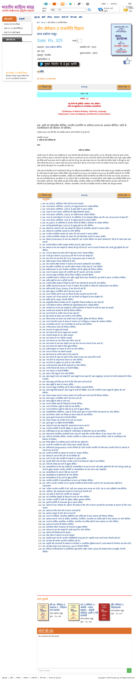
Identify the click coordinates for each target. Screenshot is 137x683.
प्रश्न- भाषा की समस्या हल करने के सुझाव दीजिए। (59, 464)
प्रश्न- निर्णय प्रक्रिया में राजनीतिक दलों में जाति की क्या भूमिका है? (65, 442)
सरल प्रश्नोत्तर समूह (47, 33)
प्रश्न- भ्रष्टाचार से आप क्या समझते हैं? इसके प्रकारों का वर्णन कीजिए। (66, 530)
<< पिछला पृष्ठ (45, 86)
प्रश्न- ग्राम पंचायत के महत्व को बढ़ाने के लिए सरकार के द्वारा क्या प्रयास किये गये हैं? (71, 357)
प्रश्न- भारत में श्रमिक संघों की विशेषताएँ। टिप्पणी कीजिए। (62, 404)
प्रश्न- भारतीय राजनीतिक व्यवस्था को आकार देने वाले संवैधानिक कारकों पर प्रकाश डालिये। (74, 236)
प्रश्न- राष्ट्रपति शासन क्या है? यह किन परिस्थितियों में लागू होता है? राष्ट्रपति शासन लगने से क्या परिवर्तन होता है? (81, 538)
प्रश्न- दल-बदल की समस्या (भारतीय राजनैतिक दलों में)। (61, 541)
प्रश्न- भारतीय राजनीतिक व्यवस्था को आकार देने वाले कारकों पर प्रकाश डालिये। (70, 234)
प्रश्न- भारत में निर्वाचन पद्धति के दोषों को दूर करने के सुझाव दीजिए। (66, 409)
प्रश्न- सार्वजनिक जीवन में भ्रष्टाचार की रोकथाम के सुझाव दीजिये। (65, 527)
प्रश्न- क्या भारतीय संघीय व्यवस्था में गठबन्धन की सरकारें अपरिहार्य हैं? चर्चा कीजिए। (71, 264)
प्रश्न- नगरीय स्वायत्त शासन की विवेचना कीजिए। (59, 327)
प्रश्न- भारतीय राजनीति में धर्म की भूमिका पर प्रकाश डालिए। (63, 428)
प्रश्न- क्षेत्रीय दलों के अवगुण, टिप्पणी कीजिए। (58, 299)
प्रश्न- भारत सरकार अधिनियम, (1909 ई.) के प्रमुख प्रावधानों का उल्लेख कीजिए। (70, 206)
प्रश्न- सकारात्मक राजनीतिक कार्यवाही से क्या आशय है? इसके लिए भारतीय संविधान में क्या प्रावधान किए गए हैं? (81, 434)
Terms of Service (55, 678)
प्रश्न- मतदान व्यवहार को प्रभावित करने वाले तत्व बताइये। (62, 420)
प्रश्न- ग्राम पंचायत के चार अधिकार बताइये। (57, 338)
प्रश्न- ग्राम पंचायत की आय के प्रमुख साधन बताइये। (60, 332)
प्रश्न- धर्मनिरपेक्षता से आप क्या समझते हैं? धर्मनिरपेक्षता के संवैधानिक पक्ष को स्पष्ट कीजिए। (74, 431)
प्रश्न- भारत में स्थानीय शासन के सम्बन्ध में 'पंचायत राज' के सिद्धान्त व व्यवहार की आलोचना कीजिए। (77, 321)
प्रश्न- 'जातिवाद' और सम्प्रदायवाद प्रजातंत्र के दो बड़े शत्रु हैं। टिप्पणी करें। (67, 491)
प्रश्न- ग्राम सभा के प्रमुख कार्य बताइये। (55, 330)
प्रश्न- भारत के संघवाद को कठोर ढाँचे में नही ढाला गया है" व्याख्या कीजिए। (68, 253)
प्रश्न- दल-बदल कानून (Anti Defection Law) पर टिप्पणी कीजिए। (65, 546)
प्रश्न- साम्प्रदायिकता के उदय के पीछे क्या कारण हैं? (60, 472)
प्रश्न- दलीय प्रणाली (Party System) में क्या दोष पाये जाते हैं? (64, 288)
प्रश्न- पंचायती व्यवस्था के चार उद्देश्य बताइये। (57, 335)
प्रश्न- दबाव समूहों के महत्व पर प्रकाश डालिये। (58, 384)
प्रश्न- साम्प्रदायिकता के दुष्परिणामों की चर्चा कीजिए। (60, 475)
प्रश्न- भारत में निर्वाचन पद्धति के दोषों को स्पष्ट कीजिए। (61, 406)
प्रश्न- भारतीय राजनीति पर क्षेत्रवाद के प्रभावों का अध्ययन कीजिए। (65, 453)
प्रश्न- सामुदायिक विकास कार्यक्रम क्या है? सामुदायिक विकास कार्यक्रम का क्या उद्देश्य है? (73, 302)
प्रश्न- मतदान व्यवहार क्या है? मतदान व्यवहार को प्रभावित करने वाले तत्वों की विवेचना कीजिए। (75, 395)
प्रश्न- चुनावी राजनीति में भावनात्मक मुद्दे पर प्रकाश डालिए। (62, 502)
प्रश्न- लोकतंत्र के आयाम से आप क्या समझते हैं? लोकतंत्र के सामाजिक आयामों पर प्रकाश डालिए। (76, 228)
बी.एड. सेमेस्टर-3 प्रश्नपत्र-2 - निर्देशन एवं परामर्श (58, 607)
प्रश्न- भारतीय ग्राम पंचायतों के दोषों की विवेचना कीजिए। (62, 310)
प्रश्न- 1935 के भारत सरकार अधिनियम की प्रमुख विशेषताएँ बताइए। (66, 212)
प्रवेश (80, 17)
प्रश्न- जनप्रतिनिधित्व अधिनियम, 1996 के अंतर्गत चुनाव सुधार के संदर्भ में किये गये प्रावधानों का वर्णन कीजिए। (80, 412)
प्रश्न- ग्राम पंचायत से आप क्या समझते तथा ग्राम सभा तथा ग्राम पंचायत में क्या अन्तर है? (72, 343)
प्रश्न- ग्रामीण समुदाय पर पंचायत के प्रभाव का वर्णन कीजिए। (63, 349)
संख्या (74, 41)
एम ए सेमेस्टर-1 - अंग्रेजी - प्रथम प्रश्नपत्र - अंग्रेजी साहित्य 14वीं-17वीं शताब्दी (89, 610)
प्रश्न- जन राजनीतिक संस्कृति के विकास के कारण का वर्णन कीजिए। (66, 497)
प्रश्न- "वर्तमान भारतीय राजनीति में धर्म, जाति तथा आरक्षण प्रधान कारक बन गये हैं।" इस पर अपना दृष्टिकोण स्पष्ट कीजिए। (84, 488)
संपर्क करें (65, 17)
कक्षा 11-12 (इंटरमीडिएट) (13, 28)
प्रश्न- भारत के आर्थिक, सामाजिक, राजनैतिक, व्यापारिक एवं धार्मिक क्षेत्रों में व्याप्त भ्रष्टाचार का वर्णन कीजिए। (80, 521)
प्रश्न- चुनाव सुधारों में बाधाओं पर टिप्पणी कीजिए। (59, 417)
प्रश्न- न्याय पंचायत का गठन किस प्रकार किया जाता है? (61, 341)
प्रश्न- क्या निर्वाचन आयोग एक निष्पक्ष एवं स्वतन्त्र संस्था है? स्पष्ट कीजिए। (67, 414)
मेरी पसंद (73, 17)
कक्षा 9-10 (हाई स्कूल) (12, 32)
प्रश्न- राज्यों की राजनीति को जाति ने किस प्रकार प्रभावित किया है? (65, 445)
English (129, 7)
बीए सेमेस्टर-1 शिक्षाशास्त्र (117, 606)
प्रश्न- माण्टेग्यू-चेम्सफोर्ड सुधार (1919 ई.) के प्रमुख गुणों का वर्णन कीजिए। (67, 225)
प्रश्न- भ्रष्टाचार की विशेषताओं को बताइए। (56, 532)
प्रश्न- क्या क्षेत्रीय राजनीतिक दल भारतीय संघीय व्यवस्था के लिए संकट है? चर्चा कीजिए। (72, 267)
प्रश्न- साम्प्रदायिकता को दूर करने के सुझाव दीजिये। (60, 478)
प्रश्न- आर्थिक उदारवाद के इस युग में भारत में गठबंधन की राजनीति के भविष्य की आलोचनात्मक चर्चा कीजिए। (80, 286)
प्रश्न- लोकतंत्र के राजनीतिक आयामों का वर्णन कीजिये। (61, 231)
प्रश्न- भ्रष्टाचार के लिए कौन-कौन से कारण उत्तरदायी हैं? (61, 510)
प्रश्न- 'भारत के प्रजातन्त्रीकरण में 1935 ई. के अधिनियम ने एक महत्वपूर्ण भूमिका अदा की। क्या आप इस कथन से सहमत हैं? (85, 217)
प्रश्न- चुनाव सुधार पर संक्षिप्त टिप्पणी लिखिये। (58, 423)
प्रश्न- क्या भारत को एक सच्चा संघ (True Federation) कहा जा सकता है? (68, 258)
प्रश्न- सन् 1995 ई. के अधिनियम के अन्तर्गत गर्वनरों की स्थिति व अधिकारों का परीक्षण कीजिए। (75, 223)
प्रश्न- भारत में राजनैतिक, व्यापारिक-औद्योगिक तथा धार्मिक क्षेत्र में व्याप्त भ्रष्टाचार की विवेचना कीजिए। (78, 516)
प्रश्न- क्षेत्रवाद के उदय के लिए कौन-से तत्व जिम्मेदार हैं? (61, 456)
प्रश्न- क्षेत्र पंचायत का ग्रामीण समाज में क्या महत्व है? (60, 354)
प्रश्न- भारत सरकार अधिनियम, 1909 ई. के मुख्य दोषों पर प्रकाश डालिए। (67, 209)
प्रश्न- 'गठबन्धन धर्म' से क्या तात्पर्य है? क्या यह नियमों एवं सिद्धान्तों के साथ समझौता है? (72, 297)
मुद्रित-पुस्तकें (8, 19)
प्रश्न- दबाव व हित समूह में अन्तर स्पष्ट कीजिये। (58, 373)
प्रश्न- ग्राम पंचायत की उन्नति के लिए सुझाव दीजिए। (60, 346)
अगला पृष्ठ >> (124, 86)
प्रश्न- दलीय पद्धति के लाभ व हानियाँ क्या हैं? (57, 280)
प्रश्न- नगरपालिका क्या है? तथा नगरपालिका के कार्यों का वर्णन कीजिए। (67, 324)
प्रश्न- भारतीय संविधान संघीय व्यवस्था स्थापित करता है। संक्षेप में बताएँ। (67, 245)
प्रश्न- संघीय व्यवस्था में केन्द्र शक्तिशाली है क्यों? (58, 261)
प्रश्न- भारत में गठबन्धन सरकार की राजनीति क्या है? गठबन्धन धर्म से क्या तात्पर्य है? (71, 272)
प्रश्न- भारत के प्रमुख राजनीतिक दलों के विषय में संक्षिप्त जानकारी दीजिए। (68, 275)
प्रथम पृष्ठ (84, 87)
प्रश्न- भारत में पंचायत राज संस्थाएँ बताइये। (57, 351)
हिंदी (130, 4)
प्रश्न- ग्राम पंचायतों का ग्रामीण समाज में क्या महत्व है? (60, 313)
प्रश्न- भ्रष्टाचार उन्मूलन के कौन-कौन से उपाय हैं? (58, 513)
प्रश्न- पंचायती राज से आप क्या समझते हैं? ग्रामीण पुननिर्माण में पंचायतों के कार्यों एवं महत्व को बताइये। (78, 308)
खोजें (43, 17)
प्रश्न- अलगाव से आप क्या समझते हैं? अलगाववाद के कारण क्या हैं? (65, 425)
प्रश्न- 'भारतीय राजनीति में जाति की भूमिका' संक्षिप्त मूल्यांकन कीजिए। (66, 499)
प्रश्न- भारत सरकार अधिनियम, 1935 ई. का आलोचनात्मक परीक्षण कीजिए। (68, 214)
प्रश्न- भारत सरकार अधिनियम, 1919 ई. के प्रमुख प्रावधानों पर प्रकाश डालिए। (69, 220)
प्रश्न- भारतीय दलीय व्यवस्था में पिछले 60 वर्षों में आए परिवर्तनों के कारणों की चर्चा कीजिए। (74, 283)
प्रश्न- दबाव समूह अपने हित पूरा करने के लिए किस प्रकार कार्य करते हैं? (67, 382)
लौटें (41, 71)
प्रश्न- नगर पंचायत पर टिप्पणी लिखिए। (55, 371)
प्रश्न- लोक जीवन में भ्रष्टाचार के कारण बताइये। (58, 535)
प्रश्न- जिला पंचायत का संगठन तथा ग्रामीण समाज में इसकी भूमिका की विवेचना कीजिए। (72, 319)
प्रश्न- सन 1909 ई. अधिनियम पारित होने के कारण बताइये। (63, 204)
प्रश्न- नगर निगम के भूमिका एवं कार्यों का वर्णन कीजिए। (61, 362)
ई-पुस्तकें (22, 19)
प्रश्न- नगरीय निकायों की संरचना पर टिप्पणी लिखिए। (60, 368)
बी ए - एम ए (41, 23)
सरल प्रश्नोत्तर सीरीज (53, 47)
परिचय (49, 17)
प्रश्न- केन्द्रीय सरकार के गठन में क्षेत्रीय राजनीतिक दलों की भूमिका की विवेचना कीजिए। (72, 269)
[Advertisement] (84, 573)
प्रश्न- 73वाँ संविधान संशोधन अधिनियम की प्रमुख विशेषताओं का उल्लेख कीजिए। (70, 305)
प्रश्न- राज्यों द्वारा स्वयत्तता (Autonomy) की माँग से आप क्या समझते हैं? (67, 256)
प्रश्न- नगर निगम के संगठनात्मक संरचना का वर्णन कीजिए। (62, 360)
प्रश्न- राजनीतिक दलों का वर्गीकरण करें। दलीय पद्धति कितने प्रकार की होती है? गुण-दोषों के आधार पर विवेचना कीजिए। (84, 277)
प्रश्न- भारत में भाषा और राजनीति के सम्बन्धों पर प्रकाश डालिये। (64, 458)
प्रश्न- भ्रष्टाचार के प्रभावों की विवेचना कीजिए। (58, 524)
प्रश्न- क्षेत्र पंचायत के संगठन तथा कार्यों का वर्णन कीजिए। (62, 316)
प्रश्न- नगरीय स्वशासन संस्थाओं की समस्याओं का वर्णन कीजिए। (64, 365)
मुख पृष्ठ (37, 17)
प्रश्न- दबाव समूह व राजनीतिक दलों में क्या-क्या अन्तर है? (62, 291)
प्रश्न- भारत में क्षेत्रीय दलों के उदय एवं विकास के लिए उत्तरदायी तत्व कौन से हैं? (69, 294)
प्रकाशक (114, 4)
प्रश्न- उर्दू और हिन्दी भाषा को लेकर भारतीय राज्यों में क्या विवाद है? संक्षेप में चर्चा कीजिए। (73, 461)
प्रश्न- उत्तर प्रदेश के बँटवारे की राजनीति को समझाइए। (61, 494)
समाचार (56, 17)
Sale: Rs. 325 (50, 40)
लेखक (104, 4)
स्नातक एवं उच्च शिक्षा (12, 24)
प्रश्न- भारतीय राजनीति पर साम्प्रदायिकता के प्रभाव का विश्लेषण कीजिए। (67, 480)
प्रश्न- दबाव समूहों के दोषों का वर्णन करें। (56, 401)
